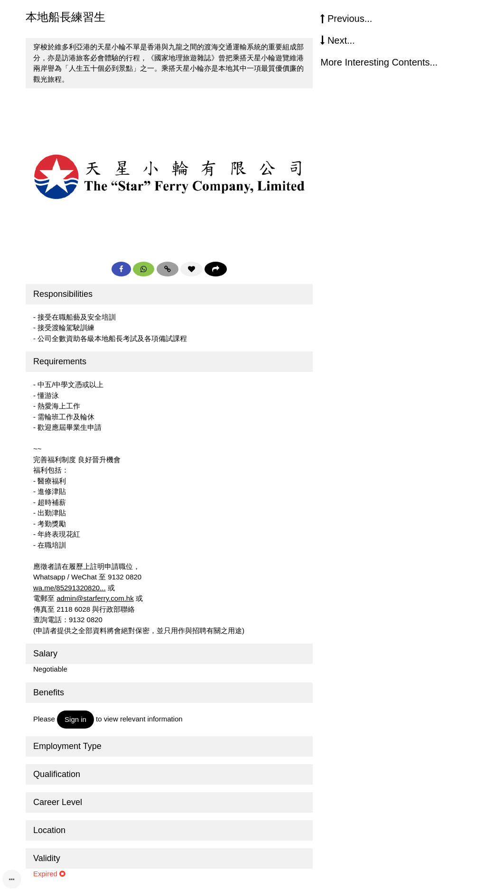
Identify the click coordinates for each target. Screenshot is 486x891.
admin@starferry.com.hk (95, 598)
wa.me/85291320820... (69, 588)
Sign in (75, 719)
